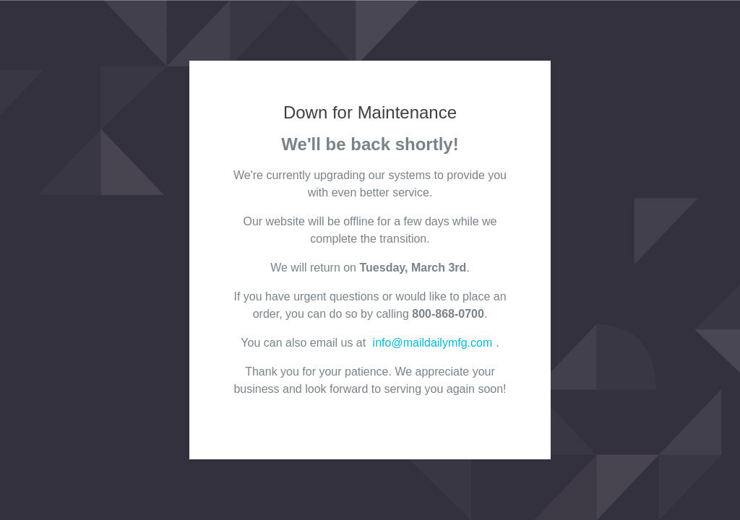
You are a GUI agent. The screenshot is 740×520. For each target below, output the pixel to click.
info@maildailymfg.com (433, 343)
